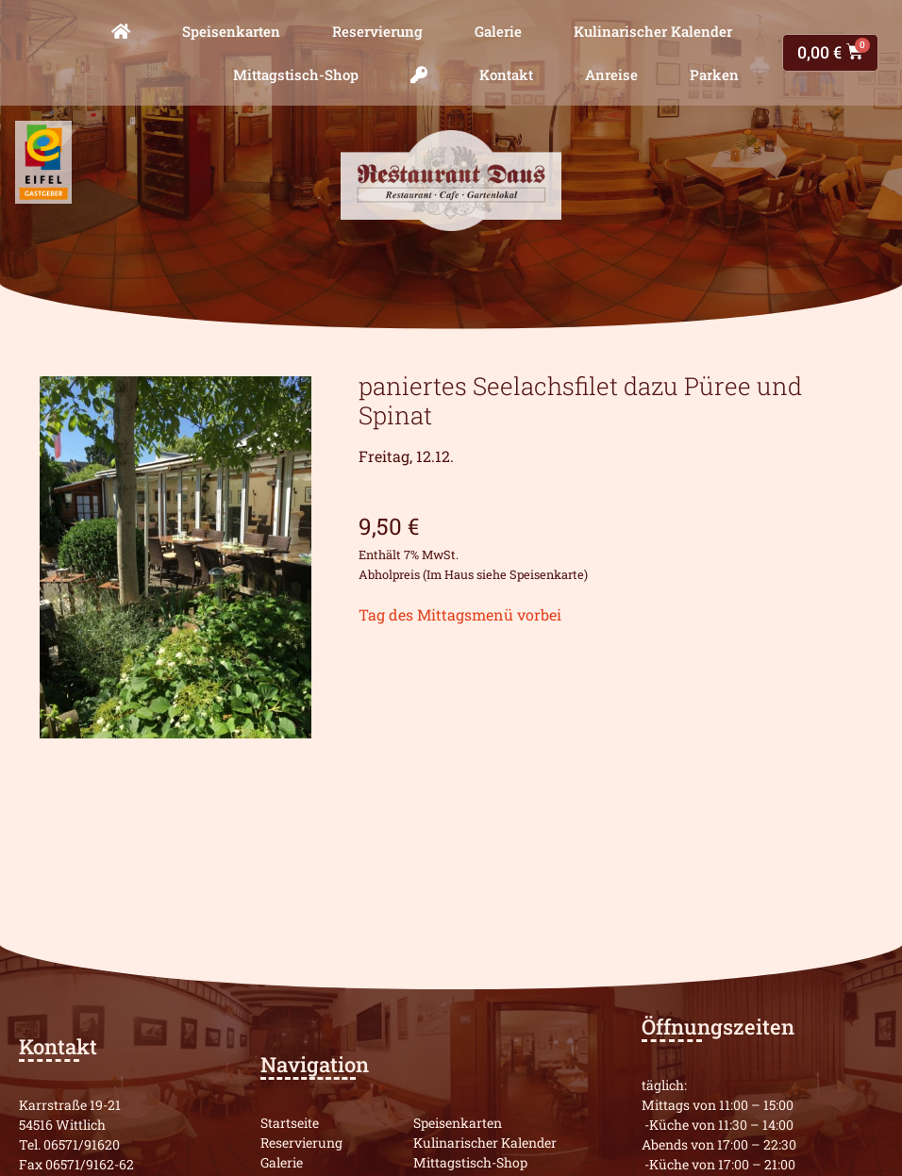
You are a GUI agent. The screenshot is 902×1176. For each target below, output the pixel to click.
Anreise (611, 74)
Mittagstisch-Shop (296, 74)
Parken (714, 74)
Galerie (498, 31)
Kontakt (506, 74)
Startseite (289, 1123)
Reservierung (377, 31)
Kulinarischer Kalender (653, 31)
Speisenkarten (231, 31)
